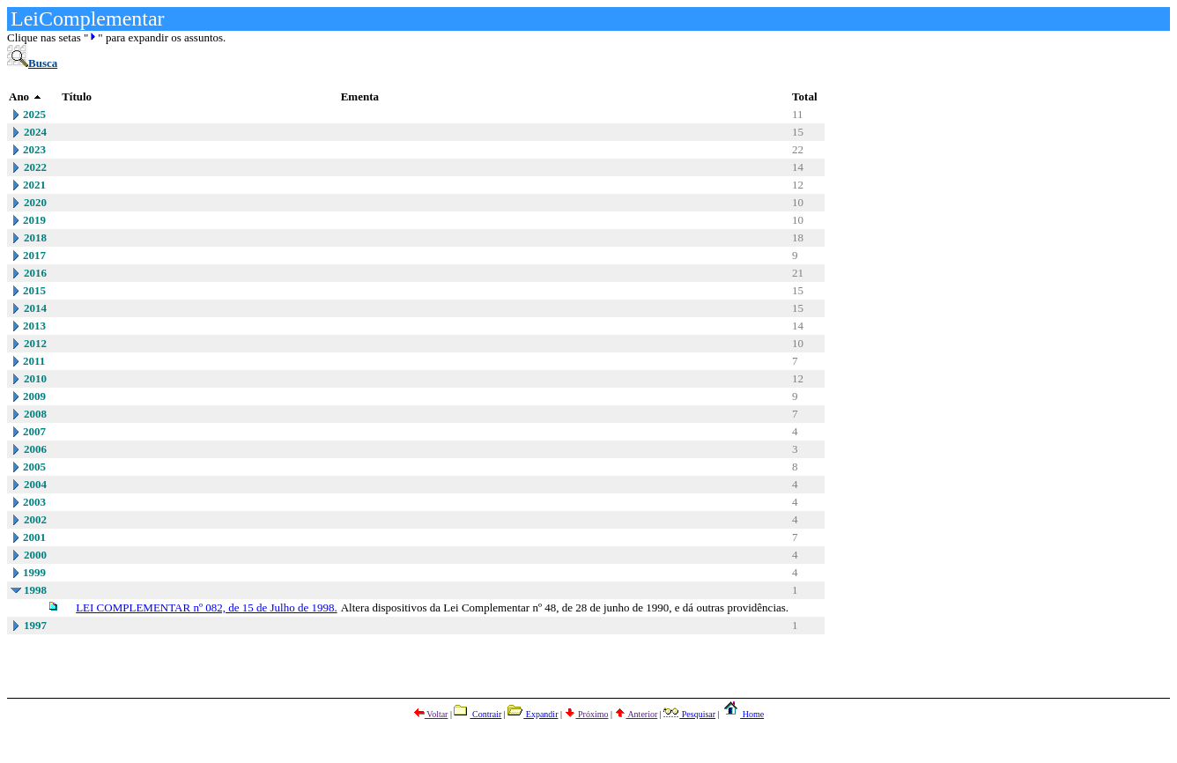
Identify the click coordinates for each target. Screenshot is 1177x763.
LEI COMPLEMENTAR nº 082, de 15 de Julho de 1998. (206, 607)
